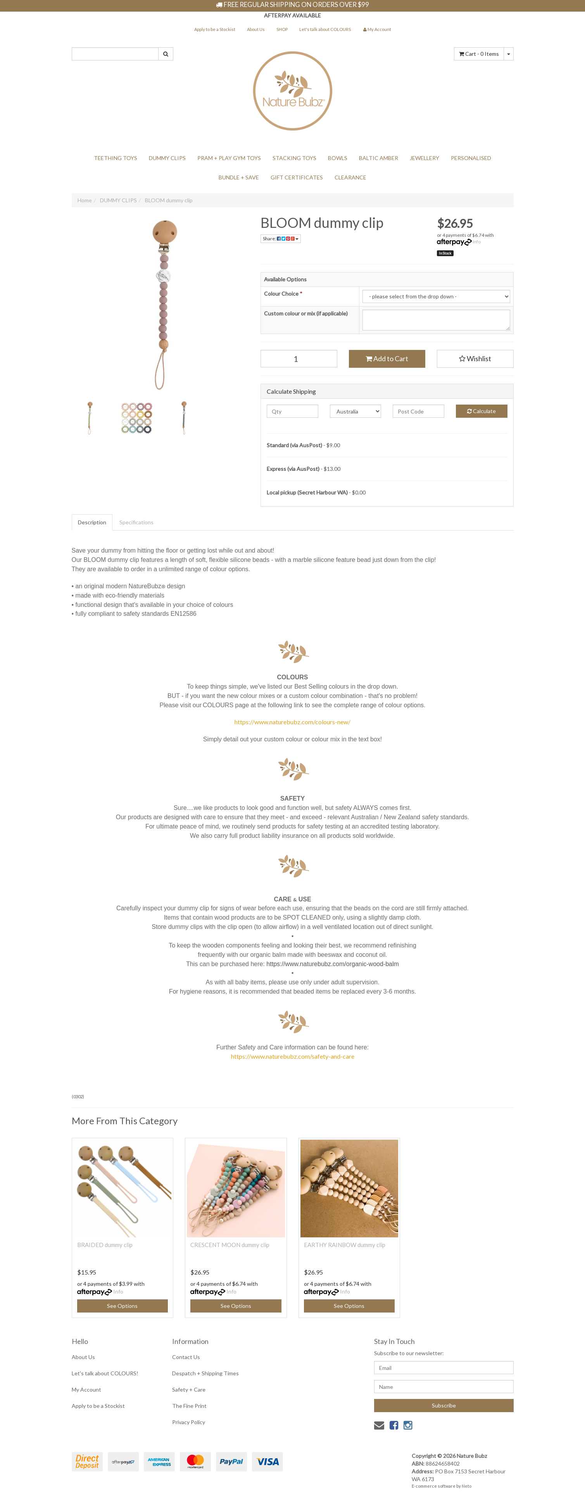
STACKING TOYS (294, 158)
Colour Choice (283, 293)
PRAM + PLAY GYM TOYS (229, 158)
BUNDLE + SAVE (239, 177)
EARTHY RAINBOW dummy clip (344, 1244)
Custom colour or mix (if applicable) (306, 313)
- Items (479, 53)
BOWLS (337, 158)
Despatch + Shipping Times (205, 1373)
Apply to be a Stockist (214, 29)
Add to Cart (387, 358)
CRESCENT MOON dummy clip (229, 1244)
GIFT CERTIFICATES (297, 177)
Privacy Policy (188, 1422)
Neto (466, 1485)
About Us (256, 29)
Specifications (136, 522)
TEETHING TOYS (115, 158)
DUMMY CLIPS (167, 158)
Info (477, 242)
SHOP (282, 29)
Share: (281, 238)
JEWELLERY (424, 158)
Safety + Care (188, 1389)
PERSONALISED (471, 158)
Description (92, 522)
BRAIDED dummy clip (105, 1244)
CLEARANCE (350, 177)
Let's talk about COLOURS (325, 29)
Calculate (481, 411)
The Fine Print (189, 1405)
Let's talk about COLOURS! (105, 1373)
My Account (86, 1389)
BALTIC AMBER (378, 158)
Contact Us (186, 1357)
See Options (122, 1305)
